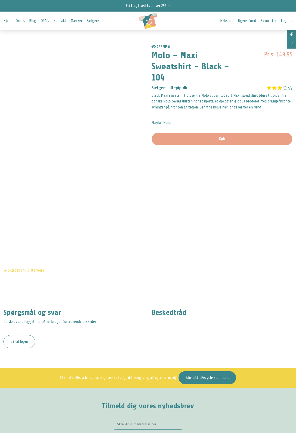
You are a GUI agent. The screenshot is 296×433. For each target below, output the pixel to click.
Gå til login (19, 341)
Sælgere (93, 21)
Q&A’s (45, 21)
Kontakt (59, 21)
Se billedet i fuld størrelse (23, 270)
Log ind (287, 21)
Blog (32, 21)
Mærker (76, 21)
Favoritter (269, 21)
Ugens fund (247, 21)
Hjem (7, 21)
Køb (222, 139)
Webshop (227, 21)
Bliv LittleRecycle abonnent (207, 377)
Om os (20, 21)
